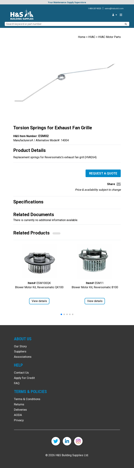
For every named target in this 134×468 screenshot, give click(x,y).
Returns (19, 404)
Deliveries (20, 409)
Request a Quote (103, 173)
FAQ (16, 383)
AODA (18, 415)
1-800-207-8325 (94, 8)
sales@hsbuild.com (114, 8)
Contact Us (21, 372)
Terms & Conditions (27, 399)
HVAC (91, 37)
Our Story (20, 346)
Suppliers (20, 351)
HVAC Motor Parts (109, 37)
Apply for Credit (24, 378)
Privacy (19, 420)
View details (39, 301)
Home (81, 37)
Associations (22, 356)
